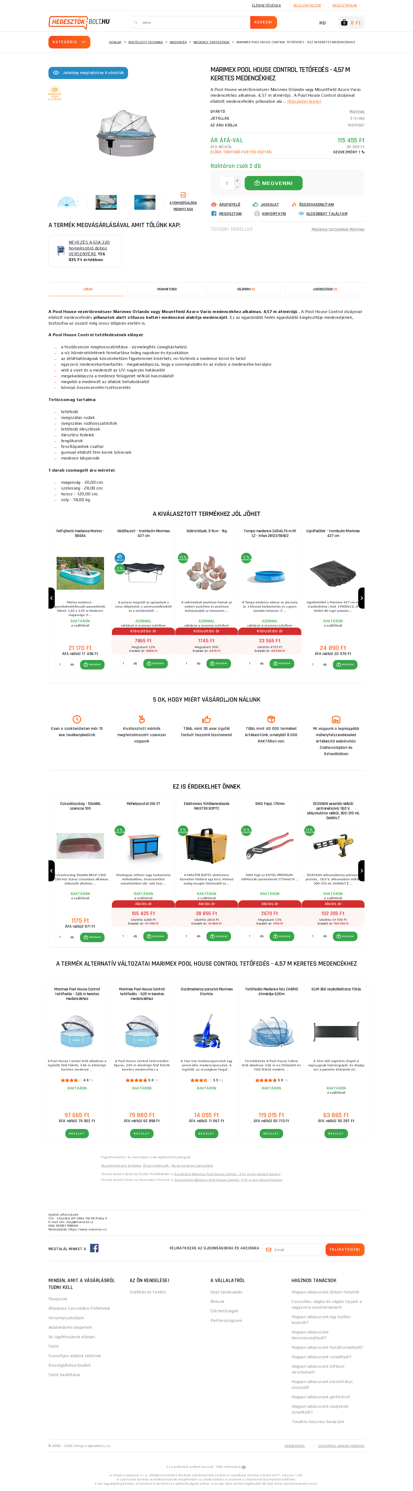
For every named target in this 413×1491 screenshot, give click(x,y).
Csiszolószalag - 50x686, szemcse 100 (80, 807)
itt (243, 1468)
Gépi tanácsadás (226, 1293)
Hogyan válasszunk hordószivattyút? (327, 1348)
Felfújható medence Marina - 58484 (80, 533)
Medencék (178, 42)
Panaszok (58, 1299)
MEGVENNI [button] (95, 665)
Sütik (53, 1347)
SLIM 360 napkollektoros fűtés (336, 990)
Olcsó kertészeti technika (121, 1167)
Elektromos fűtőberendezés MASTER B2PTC (206, 807)
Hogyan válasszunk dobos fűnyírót (325, 1293)
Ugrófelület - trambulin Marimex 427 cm (333, 533)
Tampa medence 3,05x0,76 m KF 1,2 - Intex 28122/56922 (270, 533)
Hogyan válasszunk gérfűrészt (321, 1397)
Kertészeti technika (146, 42)
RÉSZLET (77, 1134)
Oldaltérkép (295, 1447)
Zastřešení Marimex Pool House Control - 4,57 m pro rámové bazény (227, 1175)
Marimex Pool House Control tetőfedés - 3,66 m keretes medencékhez (77, 995)
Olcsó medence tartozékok (192, 1167)
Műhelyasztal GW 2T (143, 804)
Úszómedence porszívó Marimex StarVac (207, 993)
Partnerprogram (226, 1321)
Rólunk (217, 1302)
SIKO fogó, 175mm (270, 804)
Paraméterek (167, 289)
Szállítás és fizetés (148, 1293)
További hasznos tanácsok (318, 1422)
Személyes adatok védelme (74, 1356)
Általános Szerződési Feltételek (79, 1309)
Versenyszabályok (66, 1318)
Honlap (115, 42)
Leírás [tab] (88, 289)
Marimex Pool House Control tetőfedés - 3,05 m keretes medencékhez (142, 995)
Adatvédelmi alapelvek (70, 1328)
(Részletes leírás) (304, 101)
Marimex (357, 111)
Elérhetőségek (266, 5)
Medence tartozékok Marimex (338, 229)
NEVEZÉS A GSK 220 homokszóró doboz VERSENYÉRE (89, 248)
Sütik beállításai (64, 1375)
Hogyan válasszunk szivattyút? (322, 1357)
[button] (92, 665)
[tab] (246, 289)
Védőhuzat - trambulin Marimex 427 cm (143, 533)
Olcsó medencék (156, 1167)
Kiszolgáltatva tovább (69, 1366)
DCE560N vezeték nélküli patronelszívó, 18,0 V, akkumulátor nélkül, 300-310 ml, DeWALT (333, 812)
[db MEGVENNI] (60, 665)
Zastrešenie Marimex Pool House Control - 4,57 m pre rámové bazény (228, 1181)
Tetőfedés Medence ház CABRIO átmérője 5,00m (271, 993)
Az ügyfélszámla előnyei (71, 1337)
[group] (80, 598)
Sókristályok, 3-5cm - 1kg (206, 531)
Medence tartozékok (212, 42)
